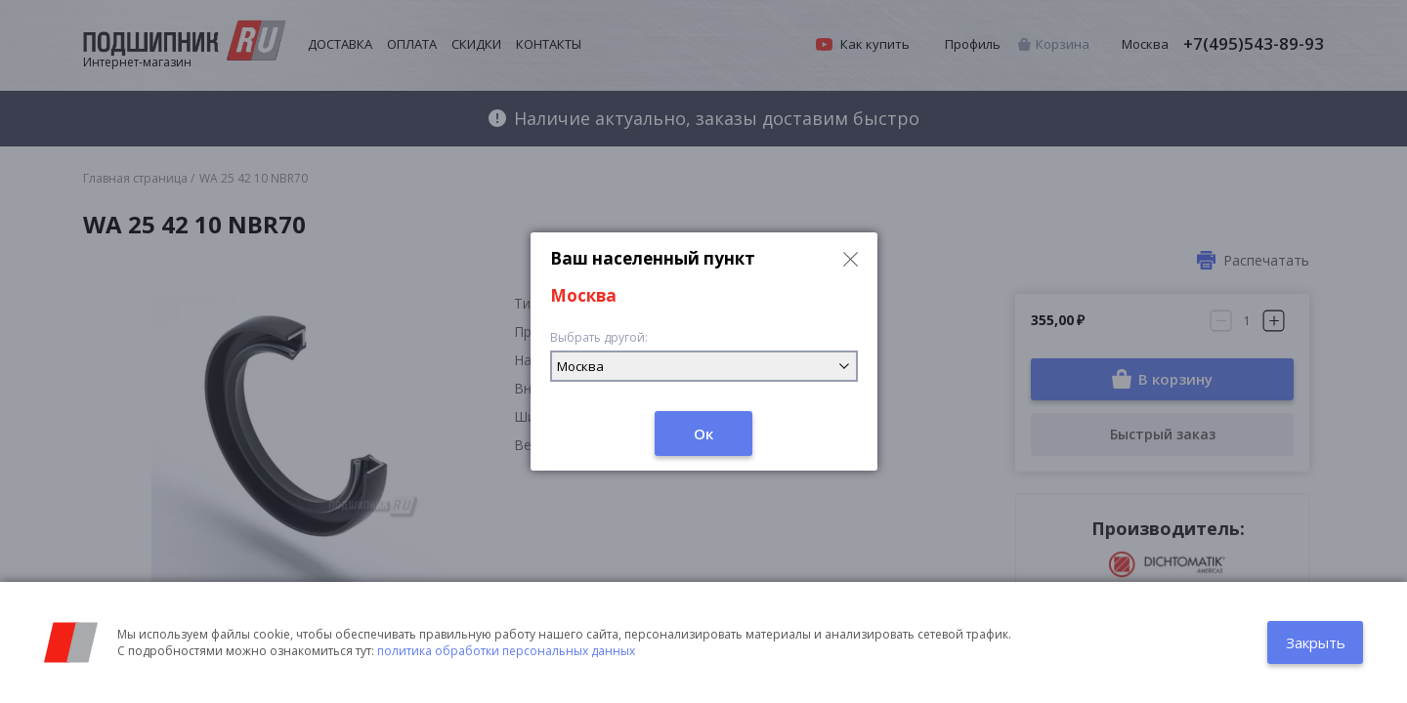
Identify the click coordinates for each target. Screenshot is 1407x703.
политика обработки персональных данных (506, 650)
